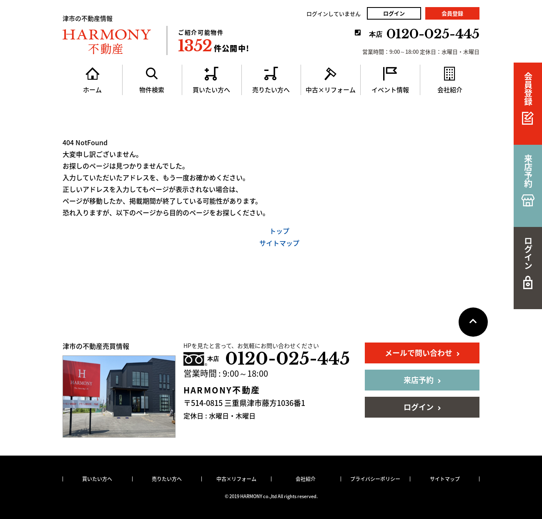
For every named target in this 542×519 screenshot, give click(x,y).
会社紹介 (306, 479)
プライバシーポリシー (375, 479)
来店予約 (422, 379)
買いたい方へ (97, 479)
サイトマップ (279, 243)
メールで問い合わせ (422, 352)
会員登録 (452, 13)
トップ (279, 231)
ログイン (394, 13)
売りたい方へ (167, 479)
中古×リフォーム (236, 479)
